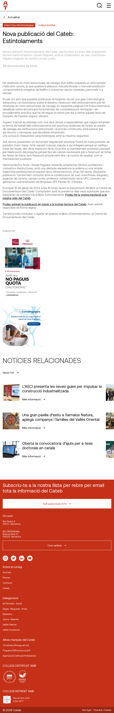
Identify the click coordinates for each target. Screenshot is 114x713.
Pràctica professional (19, 25)
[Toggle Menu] (108, 5)
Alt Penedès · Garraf (12, 603)
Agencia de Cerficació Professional (19, 656)
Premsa (6, 577)
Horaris (6, 588)
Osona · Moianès (11, 619)
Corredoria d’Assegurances (16, 645)
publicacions (47, 25)
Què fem (7, 572)
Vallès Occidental (11, 630)
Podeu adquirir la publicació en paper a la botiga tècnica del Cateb (44, 204)
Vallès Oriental (9, 624)
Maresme (7, 614)
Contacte (7, 583)
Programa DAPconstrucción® (16, 650)
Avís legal (86, 710)
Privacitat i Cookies (102, 710)
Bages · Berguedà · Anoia (15, 609)
